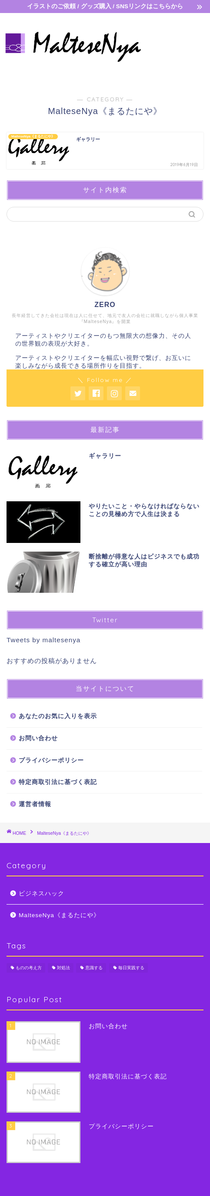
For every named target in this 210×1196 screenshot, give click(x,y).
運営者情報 (35, 804)
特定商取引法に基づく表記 (58, 782)
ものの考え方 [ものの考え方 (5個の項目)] (29, 967)
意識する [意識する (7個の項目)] (94, 967)
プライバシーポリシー (51, 760)
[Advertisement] (176, 49)
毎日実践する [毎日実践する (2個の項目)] (131, 967)
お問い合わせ (38, 738)
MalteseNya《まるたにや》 (59, 915)
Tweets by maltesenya (43, 640)
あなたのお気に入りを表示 (58, 716)
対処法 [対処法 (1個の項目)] (63, 967)
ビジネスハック (41, 893)
